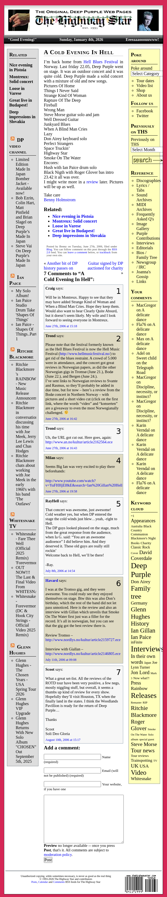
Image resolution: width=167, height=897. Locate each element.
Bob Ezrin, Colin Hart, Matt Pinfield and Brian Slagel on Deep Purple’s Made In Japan (25, 219)
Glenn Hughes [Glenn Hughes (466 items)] (140, 613)
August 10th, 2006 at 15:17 (62, 740)
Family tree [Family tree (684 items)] (141, 592)
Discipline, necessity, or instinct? (146, 392)
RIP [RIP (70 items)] (145, 702)
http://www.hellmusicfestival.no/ (85, 353)
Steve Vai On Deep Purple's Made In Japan (24, 255)
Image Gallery (142, 226)
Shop (140, 90)
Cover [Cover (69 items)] (134, 553)
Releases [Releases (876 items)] (144, 695)
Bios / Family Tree (146, 255)
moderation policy (58, 854)
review (92, 182)
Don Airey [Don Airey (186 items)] (140, 581)
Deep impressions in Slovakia (22, 117)
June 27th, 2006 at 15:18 (61, 326)
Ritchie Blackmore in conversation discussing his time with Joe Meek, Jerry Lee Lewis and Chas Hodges (27, 427)
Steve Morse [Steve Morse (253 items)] (144, 744)
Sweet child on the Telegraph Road (146, 365)
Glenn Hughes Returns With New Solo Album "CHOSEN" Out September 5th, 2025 (26, 740)
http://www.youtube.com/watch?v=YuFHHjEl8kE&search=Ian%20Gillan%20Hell (83, 483)
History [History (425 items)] (140, 623)
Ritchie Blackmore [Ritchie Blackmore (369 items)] (144, 711)
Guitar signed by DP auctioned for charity (105, 265)
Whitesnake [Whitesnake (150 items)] (141, 778)
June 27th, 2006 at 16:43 (61, 448)
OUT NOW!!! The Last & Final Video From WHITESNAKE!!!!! (33, 579)
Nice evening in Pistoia (21, 67)
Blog (49, 249)
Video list (144, 85)
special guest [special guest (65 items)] (146, 739)
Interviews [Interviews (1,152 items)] (147, 649)
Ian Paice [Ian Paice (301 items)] (141, 637)
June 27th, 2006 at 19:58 (61, 491)
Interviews (145, 243)
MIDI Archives (144, 207)
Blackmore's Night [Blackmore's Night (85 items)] (143, 538)
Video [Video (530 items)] (138, 772)
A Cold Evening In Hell (79, 52)
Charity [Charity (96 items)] (146, 543)
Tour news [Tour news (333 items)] (143, 750)
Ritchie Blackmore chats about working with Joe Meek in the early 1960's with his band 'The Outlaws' (26, 479)
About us (144, 95)
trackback (105, 252)
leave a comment (77, 252)
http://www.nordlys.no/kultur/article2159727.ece (83, 640)
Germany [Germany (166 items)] (139, 603)
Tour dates (145, 80)
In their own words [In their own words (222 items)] (143, 659)
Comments (59, 881)
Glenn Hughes (20, 649)
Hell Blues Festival (100, 62)
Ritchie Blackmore (21, 353)
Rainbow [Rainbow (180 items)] (139, 688)
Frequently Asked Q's (145, 216)
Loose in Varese (17, 91)
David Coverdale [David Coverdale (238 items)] (141, 555)
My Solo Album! (23, 293)
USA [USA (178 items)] (144, 766)
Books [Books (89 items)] (135, 543)
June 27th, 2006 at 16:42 (61, 419)
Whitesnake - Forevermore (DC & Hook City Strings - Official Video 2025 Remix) (27, 615)
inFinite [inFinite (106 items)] (136, 642)
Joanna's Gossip (143, 274)
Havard (51, 580)
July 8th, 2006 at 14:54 (60, 571)
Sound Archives (144, 197)
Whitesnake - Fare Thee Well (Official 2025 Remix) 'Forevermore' (27, 548)
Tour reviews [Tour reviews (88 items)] (140, 756)
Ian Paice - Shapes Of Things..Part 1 (26, 331)
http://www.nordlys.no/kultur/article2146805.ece (83, 653)
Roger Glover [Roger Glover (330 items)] (139, 725)
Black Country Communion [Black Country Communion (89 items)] (141, 530)
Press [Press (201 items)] (136, 683)
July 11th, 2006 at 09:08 (60, 660)
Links (141, 281)
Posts (34, 881)
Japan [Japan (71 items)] (147, 662)
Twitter (142, 115)
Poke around (141, 68)
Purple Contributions (148, 235)
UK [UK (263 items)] (135, 766)
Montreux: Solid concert (21, 79)
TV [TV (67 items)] (155, 760)
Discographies (148, 180)
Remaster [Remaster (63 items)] (136, 702)
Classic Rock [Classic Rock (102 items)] (140, 547)
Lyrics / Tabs (142, 187)
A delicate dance (143, 315)
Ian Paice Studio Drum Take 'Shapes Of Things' (25, 310)
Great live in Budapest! (20, 102)
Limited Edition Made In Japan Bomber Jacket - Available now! (24, 176)
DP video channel (18, 146)
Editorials (144, 248)
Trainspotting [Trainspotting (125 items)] (141, 760)
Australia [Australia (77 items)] (136, 526)
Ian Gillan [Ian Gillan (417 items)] (143, 630)
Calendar (43, 881)
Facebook (144, 111)
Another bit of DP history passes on (60, 265)
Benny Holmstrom (60, 199)
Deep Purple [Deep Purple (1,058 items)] (141, 570)
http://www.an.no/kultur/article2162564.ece (78, 442)
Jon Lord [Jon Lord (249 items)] (140, 672)
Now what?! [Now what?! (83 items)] (141, 678)
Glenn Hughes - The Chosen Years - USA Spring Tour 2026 (26, 677)
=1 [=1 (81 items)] (132, 516)
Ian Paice (16, 280)
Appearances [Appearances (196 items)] (143, 520)
